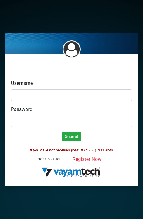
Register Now (87, 159)
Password (21, 109)
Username (22, 83)
